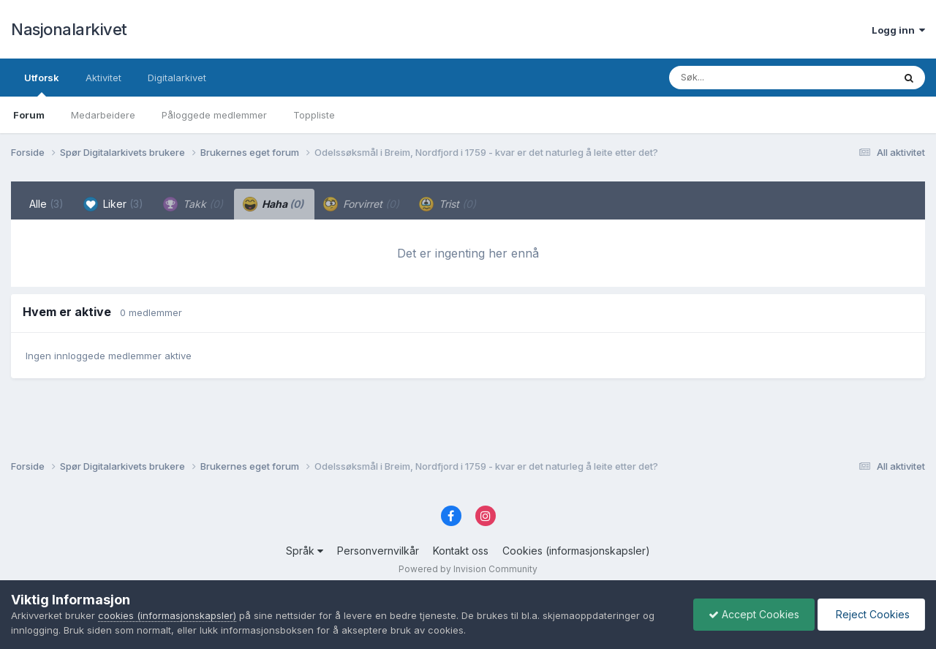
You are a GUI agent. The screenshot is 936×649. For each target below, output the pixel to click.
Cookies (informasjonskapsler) (576, 550)
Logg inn (898, 30)
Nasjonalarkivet (69, 29)
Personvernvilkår (378, 550)
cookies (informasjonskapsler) (167, 615)
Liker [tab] (113, 204)
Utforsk (41, 84)
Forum (29, 115)
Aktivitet (103, 77)
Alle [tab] (46, 204)
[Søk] (743, 77)
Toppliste (314, 115)
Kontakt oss (460, 550)
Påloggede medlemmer (214, 115)
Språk (304, 550)
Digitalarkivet (177, 77)
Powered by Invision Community (468, 568)
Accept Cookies (754, 614)
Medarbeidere (103, 115)
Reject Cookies (871, 614)
